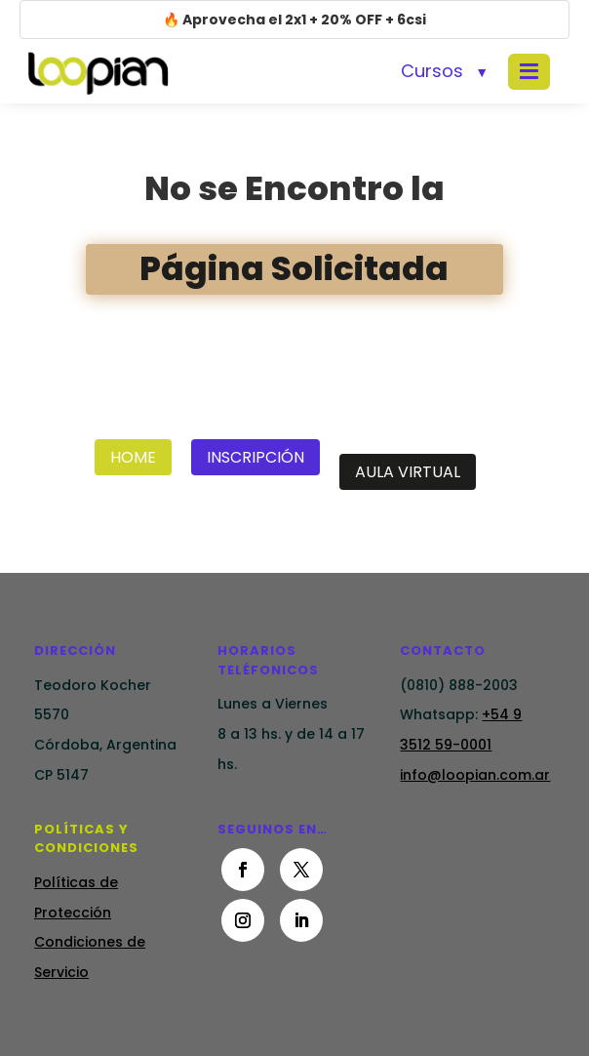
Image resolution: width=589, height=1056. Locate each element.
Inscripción (255, 457)
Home (133, 457)
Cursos (432, 71)
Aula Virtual (407, 472)
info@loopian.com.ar (475, 775)
